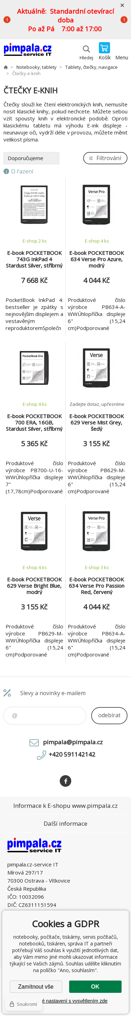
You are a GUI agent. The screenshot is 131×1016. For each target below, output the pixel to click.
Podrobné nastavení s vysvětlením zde (65, 1001)
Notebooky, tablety (36, 67)
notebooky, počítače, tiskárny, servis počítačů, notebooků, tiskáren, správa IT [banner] (27, 51)
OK (95, 987)
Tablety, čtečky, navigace (91, 67)
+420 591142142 (72, 754)
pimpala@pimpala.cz (73, 742)
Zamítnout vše (35, 987)
